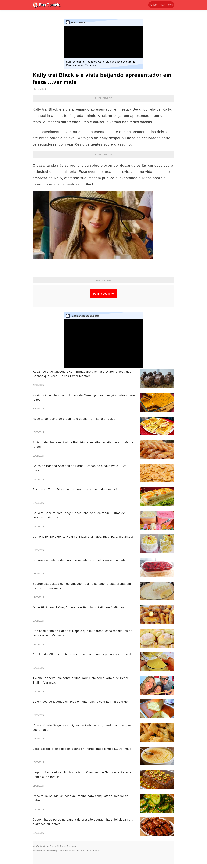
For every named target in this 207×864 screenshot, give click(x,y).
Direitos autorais (92, 850)
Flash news (166, 4)
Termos (67, 850)
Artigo (153, 4)
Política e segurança (53, 850)
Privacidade (78, 850)
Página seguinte (103, 293)
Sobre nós (38, 850)
